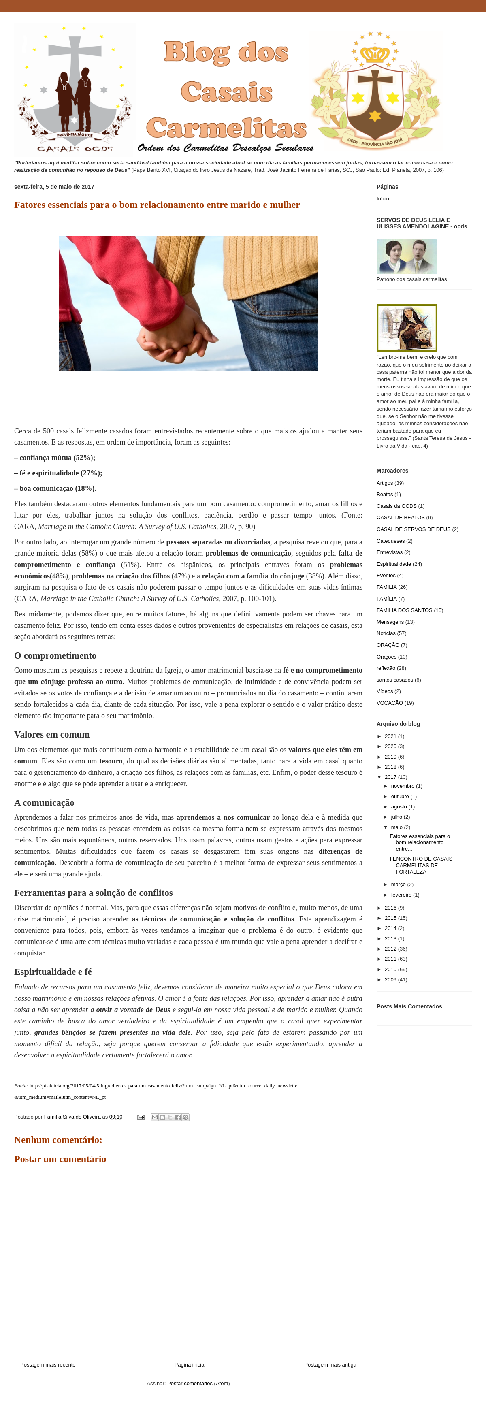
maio (397, 827)
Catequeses (391, 541)
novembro (403, 786)
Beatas (385, 494)
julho (397, 817)
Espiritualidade (394, 564)
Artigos (385, 483)
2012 (391, 949)
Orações (386, 657)
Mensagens (390, 622)
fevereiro (402, 895)
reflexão (386, 668)
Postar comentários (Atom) (198, 1383)
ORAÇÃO (388, 645)
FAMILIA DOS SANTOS (405, 610)
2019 (391, 757)
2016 (391, 908)
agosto (400, 807)
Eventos (386, 575)
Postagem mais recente (48, 1365)
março (399, 884)
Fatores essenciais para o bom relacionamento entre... (420, 842)
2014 (391, 928)
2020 (391, 746)
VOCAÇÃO (390, 703)
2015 (391, 918)
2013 (391, 939)
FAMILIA (387, 587)
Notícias (386, 633)
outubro (401, 796)
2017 (391, 777)
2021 (391, 736)
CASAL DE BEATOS (401, 517)
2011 (391, 959)
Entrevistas (390, 552)
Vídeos (385, 691)
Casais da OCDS (397, 506)
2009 (391, 979)
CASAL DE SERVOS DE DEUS (414, 529)
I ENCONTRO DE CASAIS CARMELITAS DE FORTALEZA (421, 865)
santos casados (395, 680)
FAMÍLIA (387, 599)
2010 (391, 969)
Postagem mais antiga (330, 1365)
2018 (391, 767)
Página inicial (190, 1365)
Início (383, 199)
